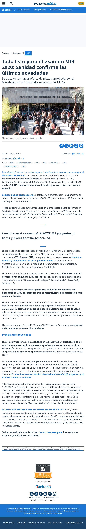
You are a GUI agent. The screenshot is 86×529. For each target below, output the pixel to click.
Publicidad (20, 522)
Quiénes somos (8, 522)
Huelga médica (40, 9)
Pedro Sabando (23, 9)
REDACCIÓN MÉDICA (15, 158)
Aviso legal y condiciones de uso (43, 499)
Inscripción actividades (74, 522)
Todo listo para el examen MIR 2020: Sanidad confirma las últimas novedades (38, 67)
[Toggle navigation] (4, 3)
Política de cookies (55, 522)
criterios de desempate (49, 431)
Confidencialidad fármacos (61, 9)
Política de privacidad (36, 522)
